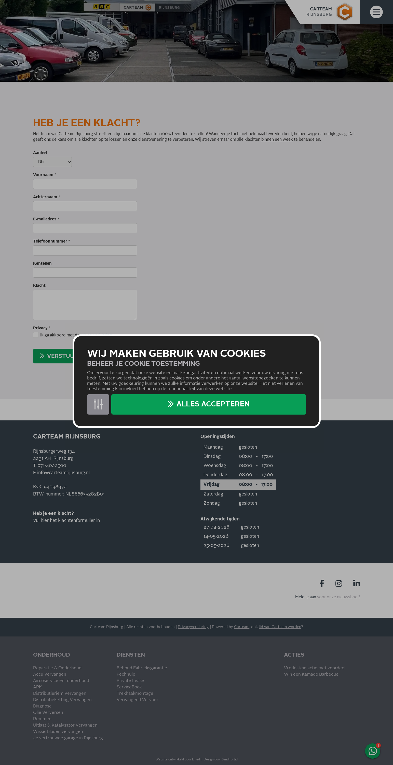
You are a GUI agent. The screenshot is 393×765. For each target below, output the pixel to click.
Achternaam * (46, 197)
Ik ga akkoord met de (76, 335)
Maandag (213, 447)
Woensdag (215, 465)
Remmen (42, 719)
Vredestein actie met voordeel (314, 668)
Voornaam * (44, 175)
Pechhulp (126, 674)
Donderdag (215, 475)
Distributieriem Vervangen (59, 693)
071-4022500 (51, 465)
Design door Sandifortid (221, 759)
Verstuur (62, 356)
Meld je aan (305, 597)
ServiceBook (129, 687)
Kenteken (42, 263)
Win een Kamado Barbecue (311, 674)
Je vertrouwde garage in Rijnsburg (68, 738)
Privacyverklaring (193, 627)
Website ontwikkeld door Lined (178, 759)
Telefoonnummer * (51, 241)
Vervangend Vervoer (137, 700)
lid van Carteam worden (280, 627)
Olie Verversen (48, 713)
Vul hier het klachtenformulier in (66, 520)
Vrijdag (212, 484)
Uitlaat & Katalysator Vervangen (65, 725)
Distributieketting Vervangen (62, 700)
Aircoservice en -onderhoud (61, 681)
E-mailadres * (46, 219)
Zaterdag (213, 494)
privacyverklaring (96, 335)
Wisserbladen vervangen (58, 732)
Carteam (241, 627)
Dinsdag (212, 456)
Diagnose (42, 706)
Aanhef (40, 153)
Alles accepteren (213, 404)
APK (37, 687)
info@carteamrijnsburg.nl (63, 473)
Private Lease (130, 681)
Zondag (212, 503)
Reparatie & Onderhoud (57, 668)
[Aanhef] (52, 162)
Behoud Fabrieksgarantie (142, 668)
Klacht (39, 286)
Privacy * (41, 328)
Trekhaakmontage (135, 693)
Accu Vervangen (49, 674)
